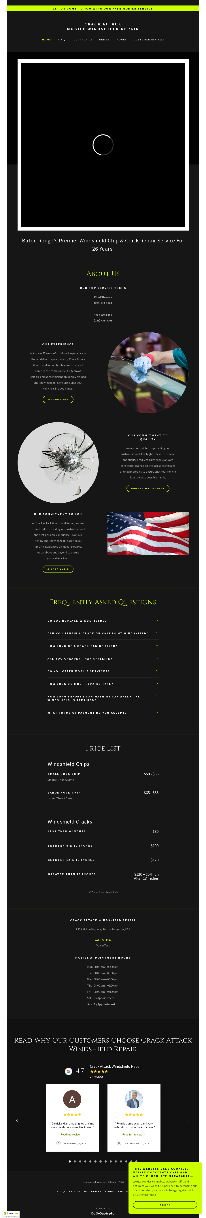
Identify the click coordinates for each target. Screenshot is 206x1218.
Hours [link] (122, 39)
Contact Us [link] (83, 39)
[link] (103, 29)
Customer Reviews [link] (149, 39)
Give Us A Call (58, 569)
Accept (165, 1205)
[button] (11, 1214)
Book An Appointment (148, 488)
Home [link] (46, 39)
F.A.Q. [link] (62, 39)
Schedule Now (58, 399)
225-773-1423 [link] (103, 939)
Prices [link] (104, 39)
